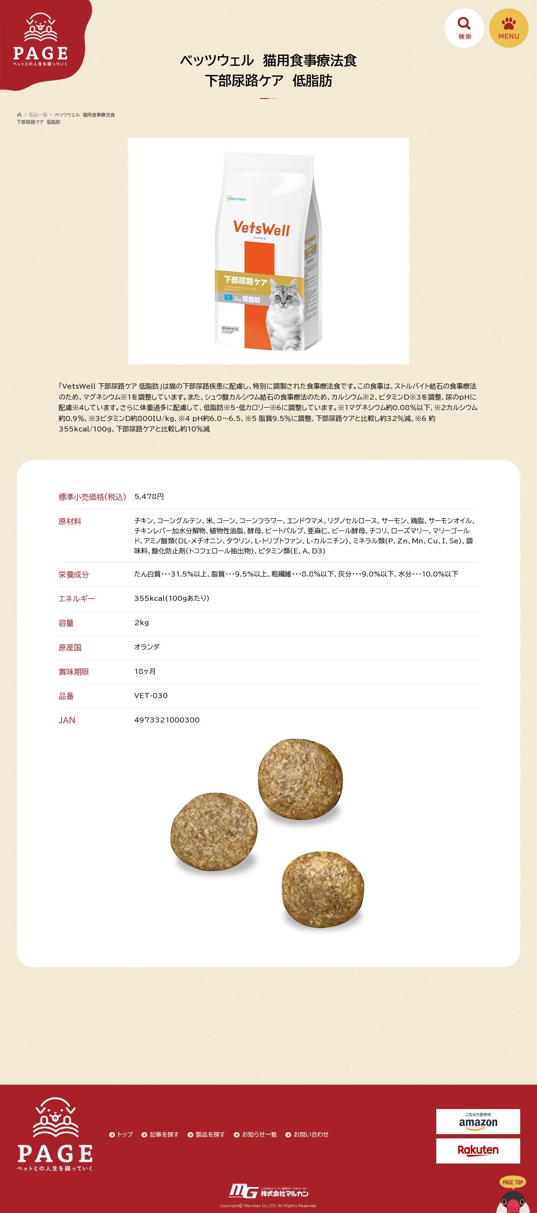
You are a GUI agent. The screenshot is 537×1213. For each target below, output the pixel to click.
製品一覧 (38, 114)
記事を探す (164, 1135)
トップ (125, 1135)
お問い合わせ (311, 1135)
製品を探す (210, 1135)
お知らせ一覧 (259, 1135)
